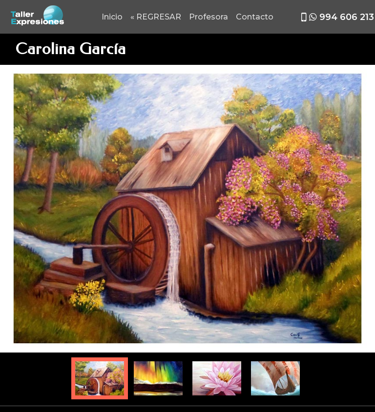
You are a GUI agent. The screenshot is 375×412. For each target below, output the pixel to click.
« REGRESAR (155, 16)
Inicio (112, 16)
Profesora (208, 16)
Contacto (254, 16)
